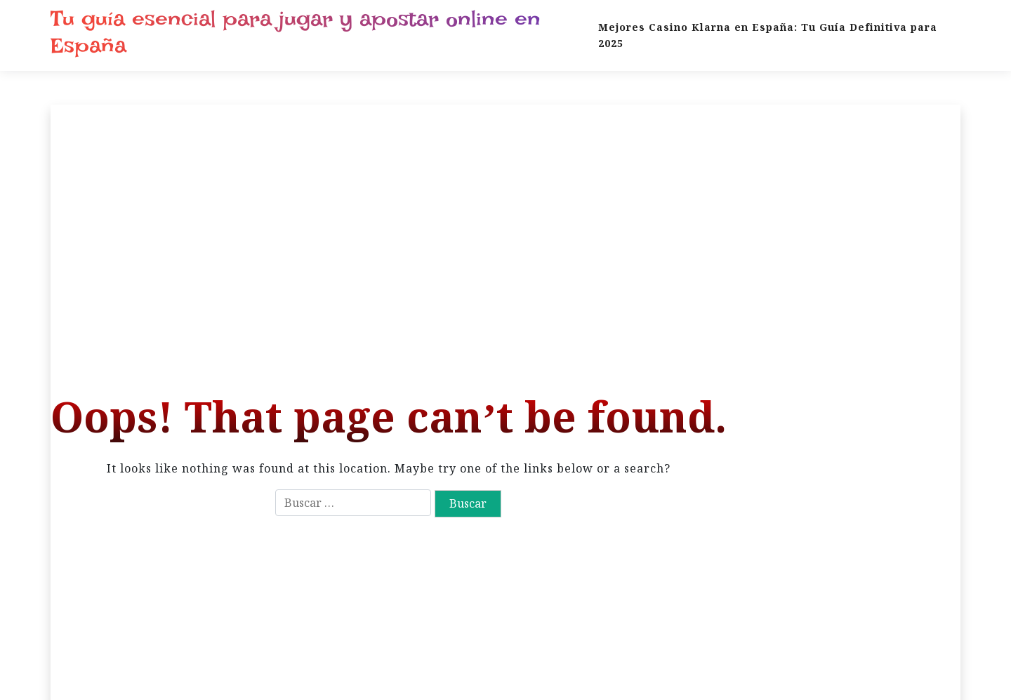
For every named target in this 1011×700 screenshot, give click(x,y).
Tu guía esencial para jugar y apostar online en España (296, 32)
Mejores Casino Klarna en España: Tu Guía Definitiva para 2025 (767, 35)
